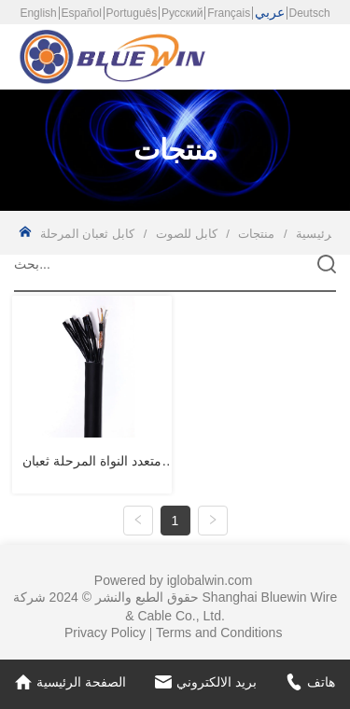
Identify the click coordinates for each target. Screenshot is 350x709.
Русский (182, 13)
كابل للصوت (186, 234)
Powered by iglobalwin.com (173, 580)
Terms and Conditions (219, 632)
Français (228, 13)
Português (132, 13)
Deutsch (309, 13)
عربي (270, 12)
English (38, 13)
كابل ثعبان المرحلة (89, 234)
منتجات (256, 234)
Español (81, 13)
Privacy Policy (105, 632)
